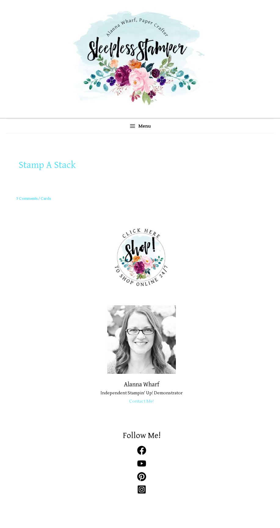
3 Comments (27, 198)
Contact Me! (141, 401)
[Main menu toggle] (140, 126)
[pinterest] (141, 479)
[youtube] (141, 466)
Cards (46, 198)
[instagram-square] (141, 492)
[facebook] (141, 453)
